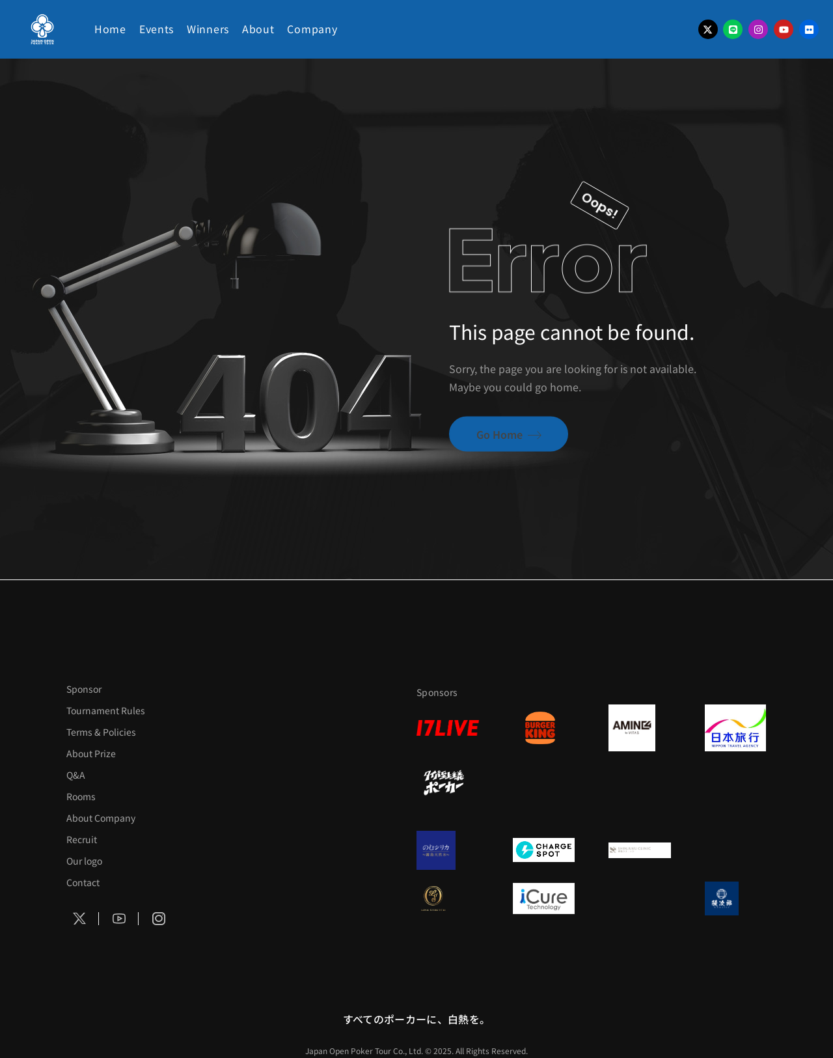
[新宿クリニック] (640, 850)
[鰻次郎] (736, 898)
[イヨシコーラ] (640, 782)
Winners (208, 28)
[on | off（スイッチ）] (736, 782)
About (258, 28)
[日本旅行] (736, 728)
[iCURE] (544, 898)
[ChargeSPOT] (544, 850)
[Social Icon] (79, 919)
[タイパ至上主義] (448, 782)
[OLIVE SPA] (640, 898)
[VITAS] (640, 728)
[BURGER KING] (544, 728)
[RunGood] (544, 782)
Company (312, 28)
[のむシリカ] (448, 850)
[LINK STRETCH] (448, 898)
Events (156, 28)
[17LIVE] (448, 727)
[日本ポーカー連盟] (736, 850)
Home (110, 28)
